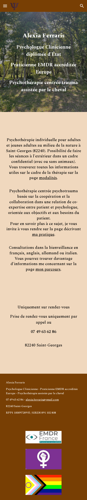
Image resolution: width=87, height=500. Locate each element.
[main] (43, 62)
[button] (5, 6)
